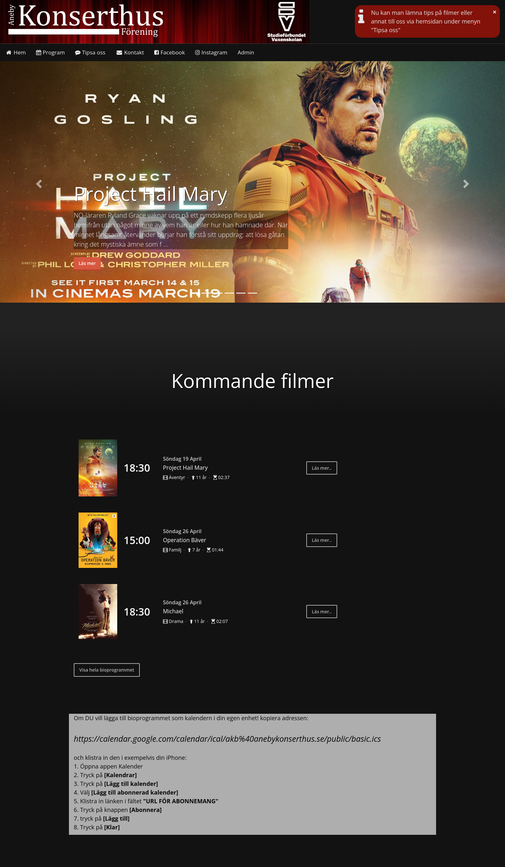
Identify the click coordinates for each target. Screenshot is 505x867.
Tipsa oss (90, 52)
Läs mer (87, 263)
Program (50, 52)
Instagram (211, 52)
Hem (15, 52)
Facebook (169, 52)
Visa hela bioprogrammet (106, 670)
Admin (246, 52)
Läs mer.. (321, 468)
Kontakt (130, 52)
